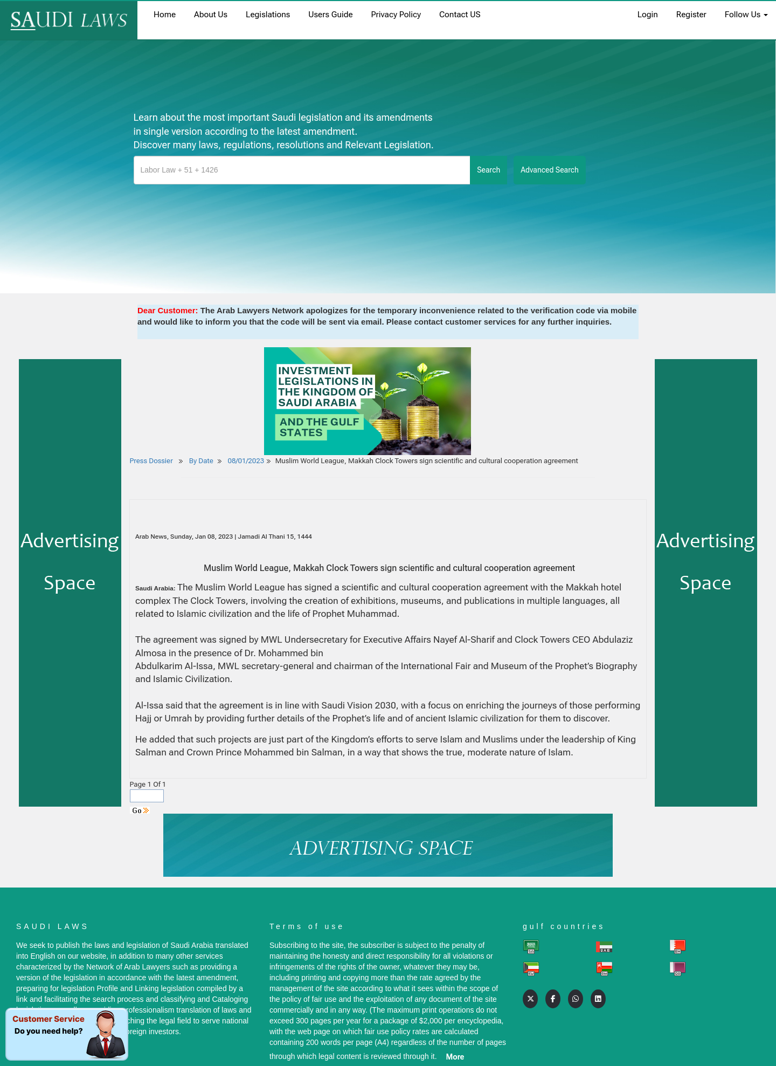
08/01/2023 (246, 461)
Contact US (460, 14)
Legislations (268, 14)
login (648, 14)
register (691, 14)
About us (210, 14)
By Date (200, 461)
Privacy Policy (396, 14)
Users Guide (330, 14)
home (165, 14)
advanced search (550, 170)
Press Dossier (151, 461)
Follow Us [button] (746, 14)
